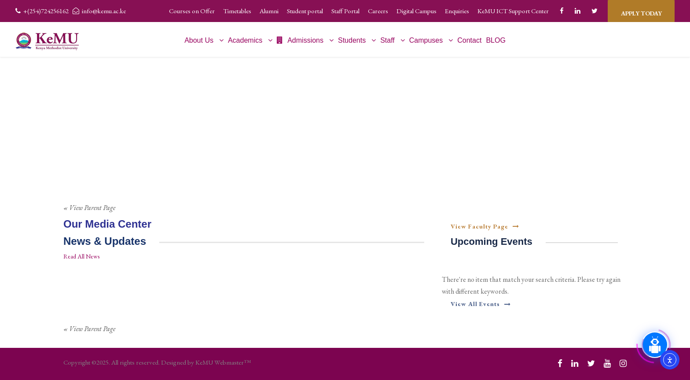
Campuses (426, 40)
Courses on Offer (192, 11)
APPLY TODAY (641, 11)
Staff (387, 40)
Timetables (237, 11)
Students (352, 40)
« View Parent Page (89, 207)
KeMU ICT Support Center (513, 11)
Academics (245, 40)
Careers (378, 11)
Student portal (305, 11)
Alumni (269, 11)
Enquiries (457, 11)
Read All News (81, 256)
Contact (469, 40)
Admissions (300, 40)
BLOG (495, 40)
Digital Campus (416, 11)
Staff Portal (345, 11)
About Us (198, 40)
